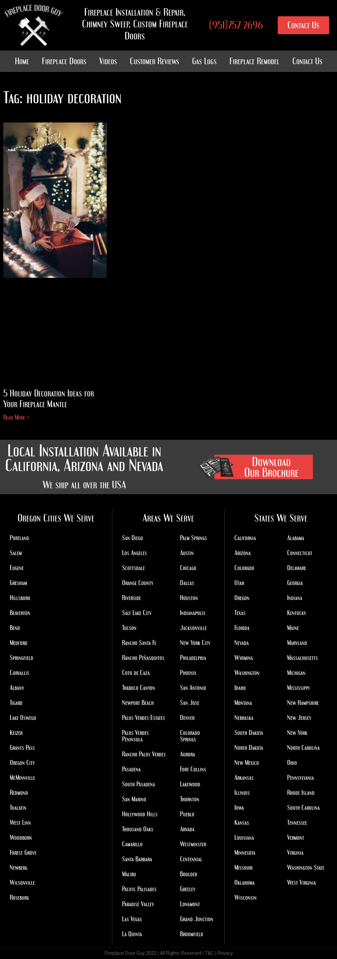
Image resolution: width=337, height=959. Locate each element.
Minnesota (244, 852)
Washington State (305, 867)
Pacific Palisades (139, 889)
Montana (243, 702)
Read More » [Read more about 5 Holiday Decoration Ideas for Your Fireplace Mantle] (16, 417)
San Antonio (193, 687)
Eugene (17, 567)
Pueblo (187, 814)
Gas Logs (204, 61)
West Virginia (301, 882)
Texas (240, 612)
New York (297, 732)
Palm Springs (193, 537)
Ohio (292, 762)
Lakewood (190, 784)
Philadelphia (193, 657)
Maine (293, 627)
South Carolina (303, 807)
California (245, 537)
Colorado (244, 567)
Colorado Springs (190, 736)
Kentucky (296, 612)
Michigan (296, 672)
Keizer (16, 732)
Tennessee (297, 822)
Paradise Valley (138, 904)
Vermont (295, 837)
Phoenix (188, 672)
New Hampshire (303, 702)
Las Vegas (132, 919)
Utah (239, 582)
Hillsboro (20, 597)
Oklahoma (244, 882)
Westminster (193, 844)
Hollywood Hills (140, 814)
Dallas (187, 582)
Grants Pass (22, 747)
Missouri (243, 867)
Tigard (16, 702)
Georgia (295, 582)
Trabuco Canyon (138, 687)
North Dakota (248, 747)
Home (22, 61)
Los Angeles (134, 552)
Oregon (241, 597)
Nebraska (243, 717)
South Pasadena (138, 784)
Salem (16, 552)
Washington (247, 672)
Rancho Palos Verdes (144, 754)
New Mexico (246, 762)
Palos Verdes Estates (143, 717)
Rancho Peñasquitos (143, 657)
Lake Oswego (23, 717)
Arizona (242, 552)
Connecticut (299, 552)
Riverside (131, 597)
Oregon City (22, 762)
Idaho (240, 687)
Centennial (191, 859)
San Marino (134, 799)
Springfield (21, 657)
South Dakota (248, 732)
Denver (187, 717)
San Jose (189, 702)
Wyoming (243, 657)
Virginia (295, 852)
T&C (209, 953)
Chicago (188, 567)
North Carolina (303, 747)
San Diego (132, 537)
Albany (17, 687)
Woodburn (21, 837)
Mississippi (298, 687)
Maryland (297, 642)
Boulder (188, 874)
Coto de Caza (136, 672)
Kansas (241, 822)
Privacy (225, 953)
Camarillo (132, 844)
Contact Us (307, 61)
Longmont (190, 904)
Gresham (18, 582)
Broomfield (191, 934)
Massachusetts (302, 657)
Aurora (187, 754)
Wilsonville (22, 882)
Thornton (189, 799)
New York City (195, 642)
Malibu (129, 874)
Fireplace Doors (64, 61)
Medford (18, 642)
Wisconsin (245, 897)
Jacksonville (193, 627)
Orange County (137, 582)
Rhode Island (301, 792)
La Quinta (132, 934)
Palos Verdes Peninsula (135, 736)
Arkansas (244, 777)
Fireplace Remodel (254, 61)
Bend (15, 627)
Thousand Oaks (137, 829)
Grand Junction (196, 919)
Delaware (296, 567)
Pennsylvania (300, 777)
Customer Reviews (154, 61)
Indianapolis (192, 612)
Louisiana (244, 837)
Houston (189, 597)
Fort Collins (193, 769)
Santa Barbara (137, 859)
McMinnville (22, 777)
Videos (108, 61)
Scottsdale (133, 567)
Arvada (187, 829)
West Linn (20, 822)
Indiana (294, 597)
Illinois (242, 792)
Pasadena (131, 769)
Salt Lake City (136, 612)
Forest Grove (23, 852)
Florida (241, 627)
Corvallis (19, 672)
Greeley (187, 889)
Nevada (241, 642)
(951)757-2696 (236, 25)
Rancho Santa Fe (139, 642)
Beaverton (20, 612)
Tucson (129, 627)
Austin (187, 552)
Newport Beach (138, 702)
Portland (19, 537)
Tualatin (18, 807)
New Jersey (299, 717)
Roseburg (19, 897)
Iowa (239, 807)
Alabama (295, 537)
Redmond (19, 792)
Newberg (18, 867)
